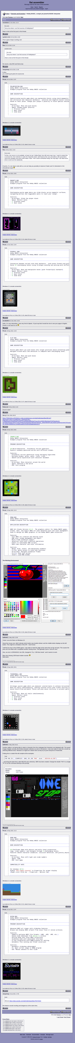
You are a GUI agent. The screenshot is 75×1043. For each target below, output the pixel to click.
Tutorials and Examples (18, 13)
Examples (42, 1034)
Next (22, 17)
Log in (46, 8)
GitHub (45, 1037)
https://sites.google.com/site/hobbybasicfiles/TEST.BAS (25, 1001)
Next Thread (67, 1017)
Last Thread (60, 1017)
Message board (49, 1034)
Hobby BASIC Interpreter (10, 140)
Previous (10, 17)
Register (41, 7)
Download (28, 1034)
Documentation (35, 1034)
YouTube (49, 1037)
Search (36, 7)
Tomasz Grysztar (36, 1037)
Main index (22, 1034)
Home (32, 7)
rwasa (41, 1039)
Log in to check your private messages (34, 8)
